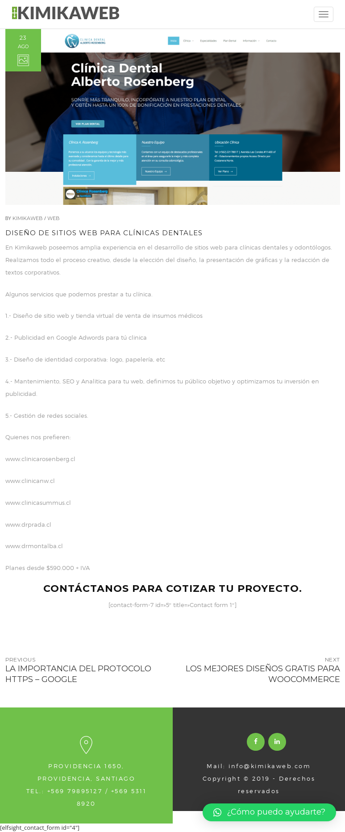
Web (53, 218)
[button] (269, 812)
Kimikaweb (27, 218)
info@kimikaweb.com (270, 766)
